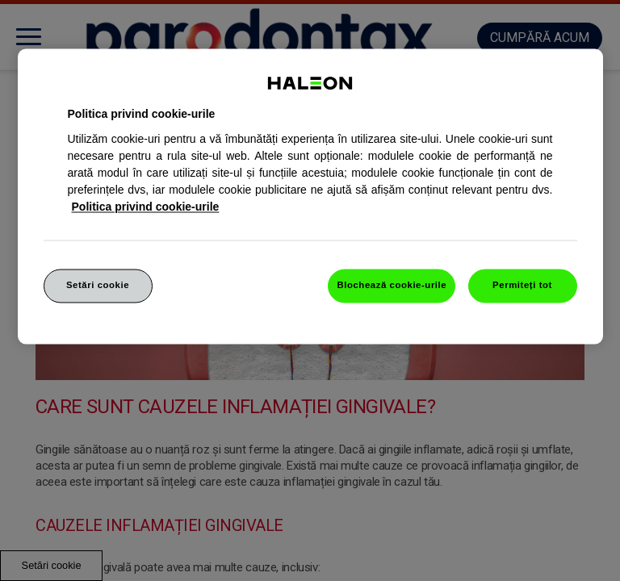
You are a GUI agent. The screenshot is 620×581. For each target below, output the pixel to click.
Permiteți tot (522, 285)
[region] (310, 196)
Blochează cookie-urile (391, 285)
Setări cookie (97, 285)
